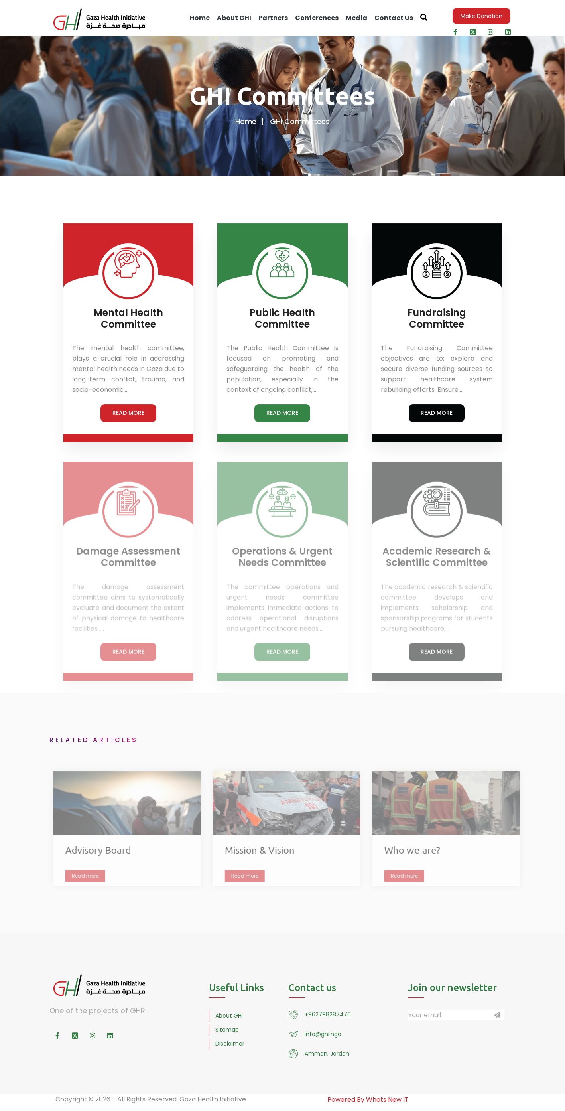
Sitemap (227, 1030)
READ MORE (128, 414)
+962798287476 (328, 1014)
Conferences (317, 17)
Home (200, 17)
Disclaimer (229, 1044)
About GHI (234, 17)
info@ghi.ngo (323, 1034)
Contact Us (393, 17)
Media (356, 17)
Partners (273, 17)
